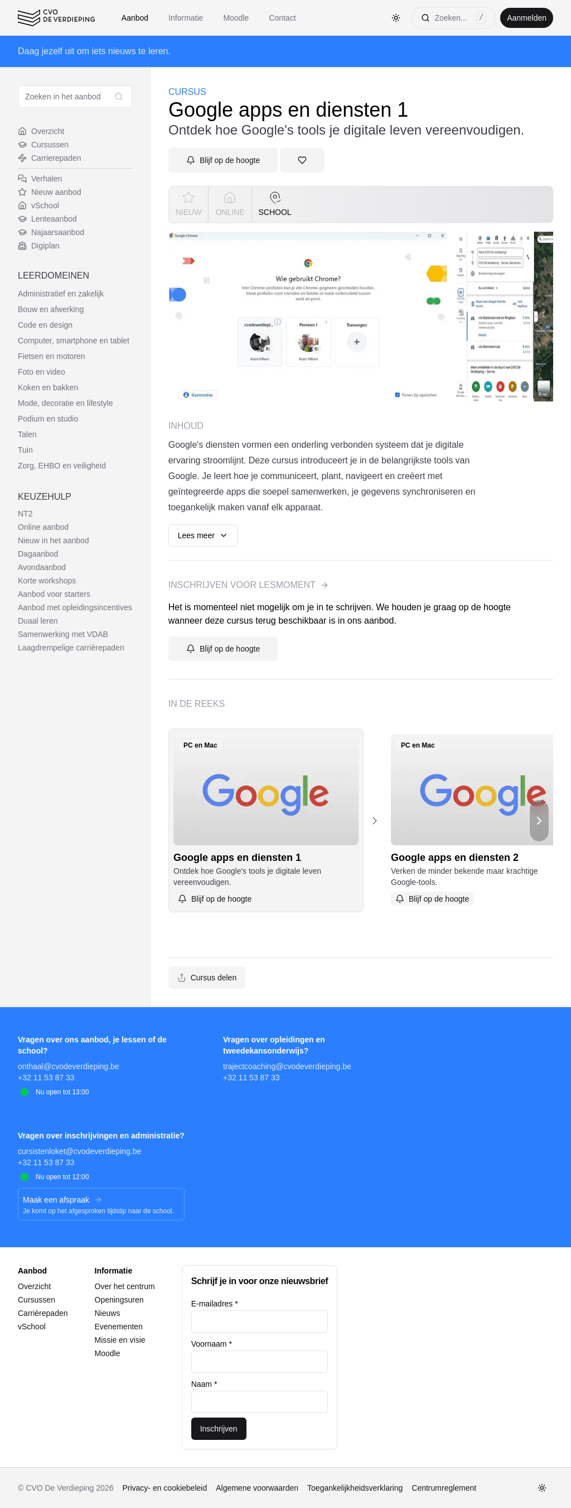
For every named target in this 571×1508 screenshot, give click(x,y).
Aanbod (135, 17)
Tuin (25, 450)
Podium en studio (48, 418)
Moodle (236, 17)
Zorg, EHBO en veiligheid (62, 465)
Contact (282, 17)
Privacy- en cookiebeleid (164, 1487)
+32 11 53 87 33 (46, 1077)
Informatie (185, 17)
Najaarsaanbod (51, 232)
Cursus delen (207, 977)
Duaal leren (38, 620)
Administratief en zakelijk (61, 293)
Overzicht (41, 131)
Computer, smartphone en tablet (73, 340)
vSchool (38, 205)
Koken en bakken (48, 387)
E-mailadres (214, 1303)
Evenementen (119, 1326)
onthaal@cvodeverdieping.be (68, 1066)
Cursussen (43, 144)
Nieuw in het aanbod (53, 540)
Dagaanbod (38, 553)
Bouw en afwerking (51, 309)
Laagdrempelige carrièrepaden (71, 647)
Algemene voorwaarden (257, 1487)
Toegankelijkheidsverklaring (355, 1487)
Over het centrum (125, 1286)
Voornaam (211, 1343)
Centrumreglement (444, 1487)
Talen (27, 434)
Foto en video (41, 371)
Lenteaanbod (47, 218)
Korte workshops (47, 580)
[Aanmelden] (223, 160)
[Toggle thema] (396, 18)
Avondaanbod (42, 567)
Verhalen (40, 178)
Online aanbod (43, 527)
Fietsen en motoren (51, 356)
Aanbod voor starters (54, 594)
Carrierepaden (49, 158)
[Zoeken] (454, 18)
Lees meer (203, 535)
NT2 (25, 513)
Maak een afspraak (63, 1199)
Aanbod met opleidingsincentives (75, 607)
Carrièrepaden (43, 1313)
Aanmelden (526, 17)
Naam (204, 1384)
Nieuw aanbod (49, 192)
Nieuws (107, 1313)
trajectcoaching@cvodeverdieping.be (287, 1066)
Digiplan (39, 245)
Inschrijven (219, 1428)
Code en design (45, 324)
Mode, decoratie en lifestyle (65, 403)
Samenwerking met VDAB (63, 634)
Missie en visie (120, 1339)
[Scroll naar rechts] (539, 820)
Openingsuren (119, 1299)
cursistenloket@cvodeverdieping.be (79, 1151)
